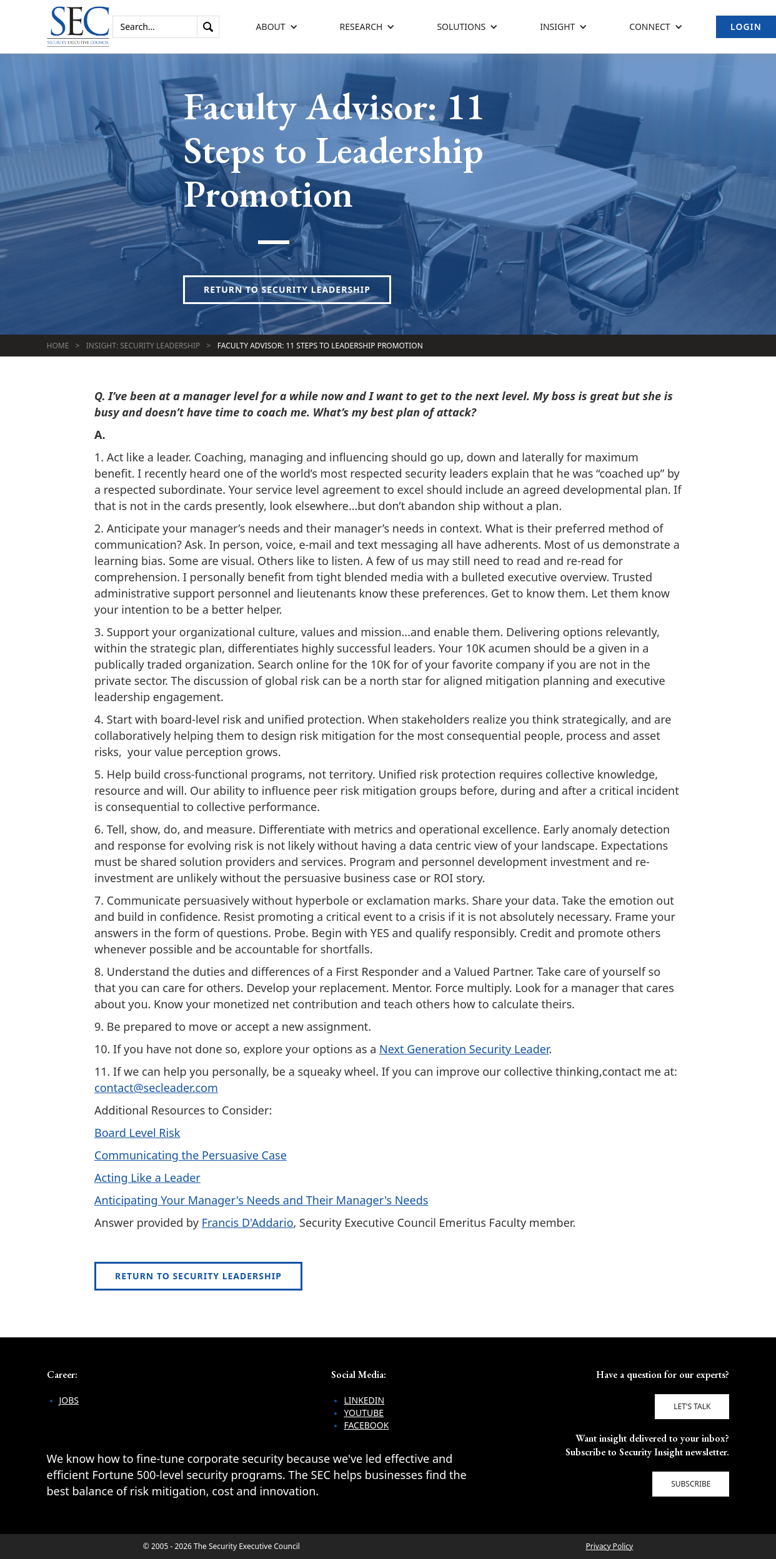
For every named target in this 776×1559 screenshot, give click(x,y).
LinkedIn (364, 1400)
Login (746, 26)
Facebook (366, 1425)
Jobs (69, 1400)
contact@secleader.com (156, 1087)
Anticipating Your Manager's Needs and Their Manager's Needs (261, 1200)
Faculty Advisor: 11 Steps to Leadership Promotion (320, 345)
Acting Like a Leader (147, 1177)
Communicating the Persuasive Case (190, 1155)
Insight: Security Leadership (143, 345)
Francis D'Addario (248, 1222)
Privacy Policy (609, 1546)
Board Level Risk (137, 1132)
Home (58, 345)
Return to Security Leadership (287, 289)
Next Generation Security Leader (464, 1048)
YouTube (364, 1413)
